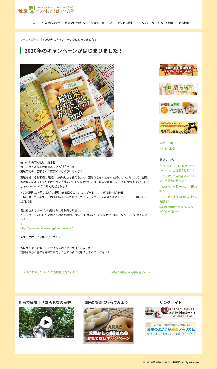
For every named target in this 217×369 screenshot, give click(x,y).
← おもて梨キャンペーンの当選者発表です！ (47, 272)
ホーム (24, 39)
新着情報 (36, 39)
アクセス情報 (167, 148)
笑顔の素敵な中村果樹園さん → (130, 272)
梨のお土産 (166, 143)
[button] (84, 22)
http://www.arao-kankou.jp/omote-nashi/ (46, 228)
